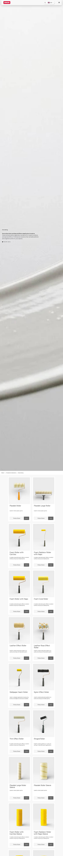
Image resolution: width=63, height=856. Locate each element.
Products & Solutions (11, 472)
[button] (59, 2)
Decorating (20, 472)
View (26, 518)
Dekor (2, 472)
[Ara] (45, 2)
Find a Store (16, 518)
